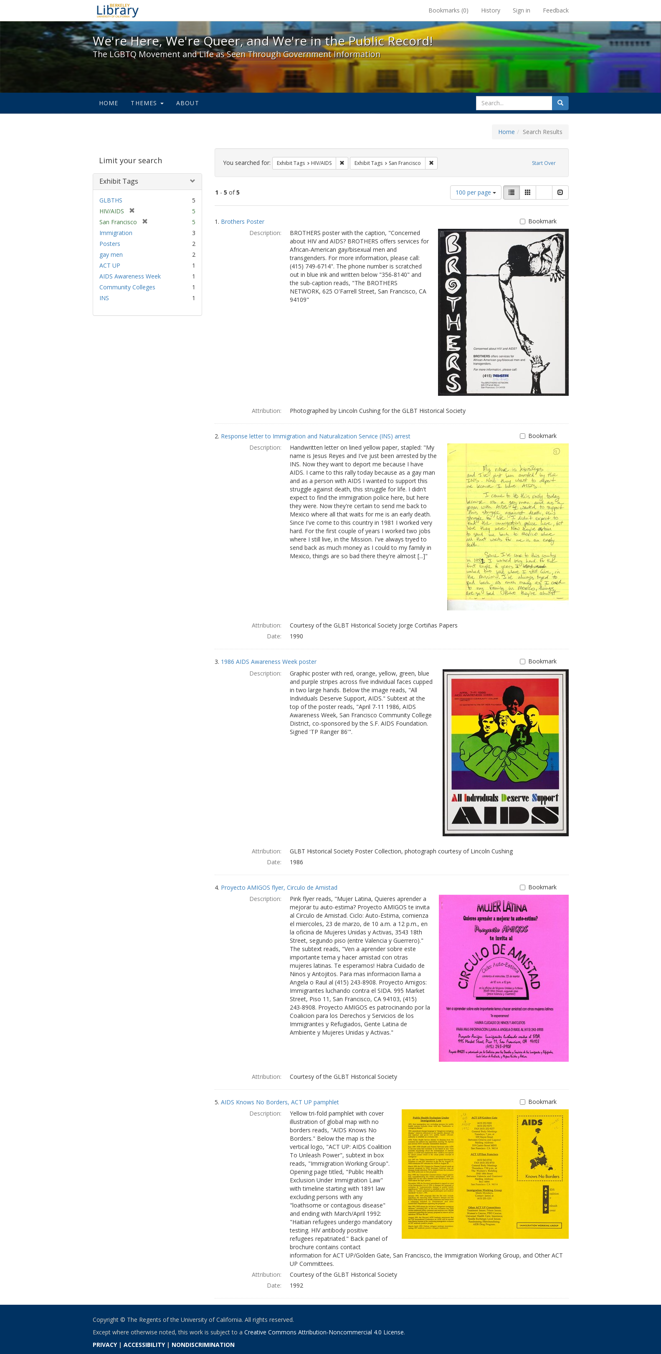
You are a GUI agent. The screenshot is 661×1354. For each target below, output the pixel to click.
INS (104, 298)
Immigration (115, 233)
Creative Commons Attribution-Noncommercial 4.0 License (324, 1332)
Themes (147, 103)
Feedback (556, 10)
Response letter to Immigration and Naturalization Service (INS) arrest (315, 436)
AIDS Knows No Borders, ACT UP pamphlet (280, 1102)
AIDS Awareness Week (130, 276)
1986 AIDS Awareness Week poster (269, 662)
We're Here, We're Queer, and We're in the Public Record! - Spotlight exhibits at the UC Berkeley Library (117, 10)
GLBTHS (110, 200)
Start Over (544, 163)
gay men (111, 254)
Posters (109, 244)
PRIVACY (105, 1345)
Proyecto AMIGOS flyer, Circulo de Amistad (279, 887)
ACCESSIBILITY (144, 1345)
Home (109, 103)
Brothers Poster (242, 221)
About (187, 103)
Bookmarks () (448, 10)
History (490, 10)
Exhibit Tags (118, 181)
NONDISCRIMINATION (203, 1345)
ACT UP (109, 265)
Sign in (521, 10)
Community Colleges (127, 287)
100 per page (476, 192)
